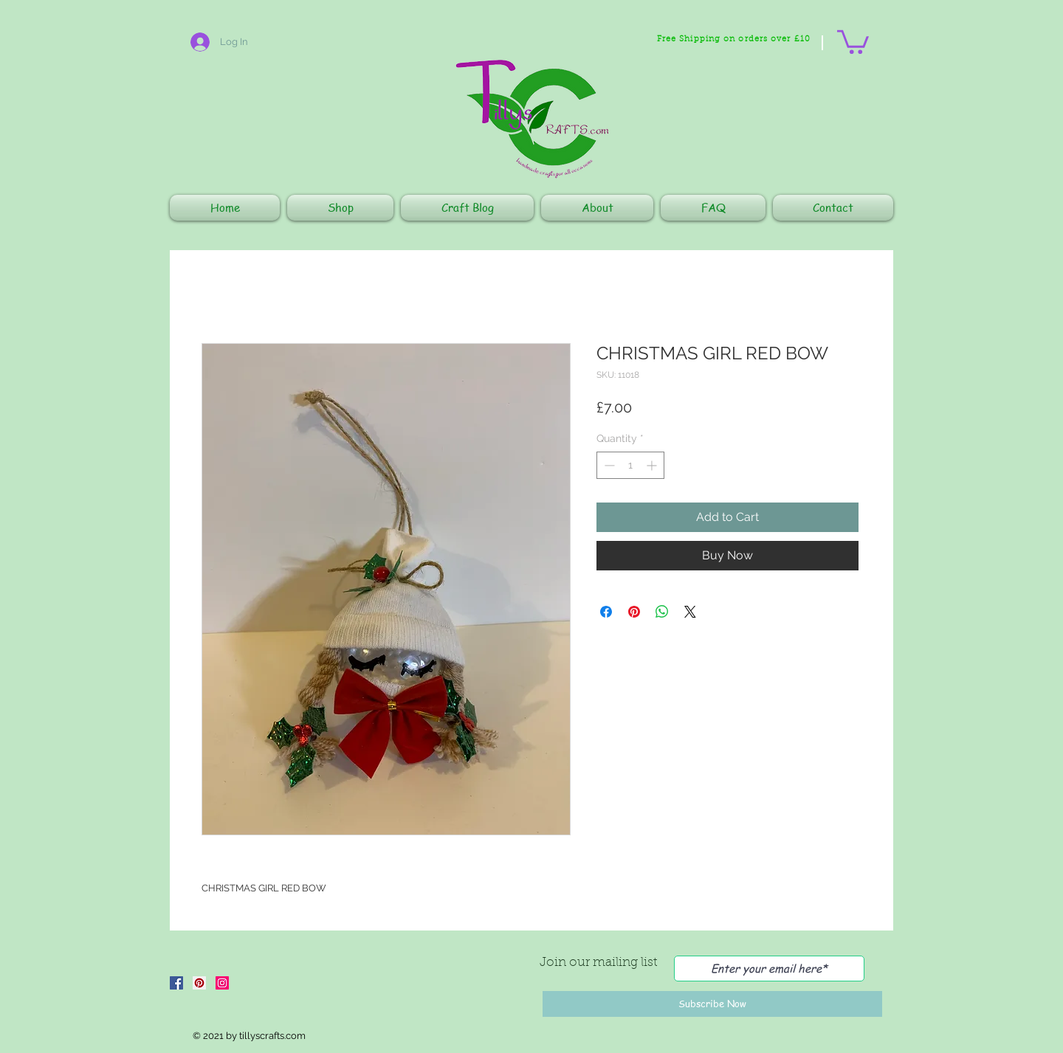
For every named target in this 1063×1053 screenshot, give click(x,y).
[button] (853, 40)
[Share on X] (690, 612)
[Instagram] (222, 983)
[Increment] (653, 465)
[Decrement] (608, 465)
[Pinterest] (199, 983)
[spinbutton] (630, 465)
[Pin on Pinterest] (634, 612)
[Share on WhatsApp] (662, 612)
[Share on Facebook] (606, 612)
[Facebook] (176, 983)
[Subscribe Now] (712, 1004)
